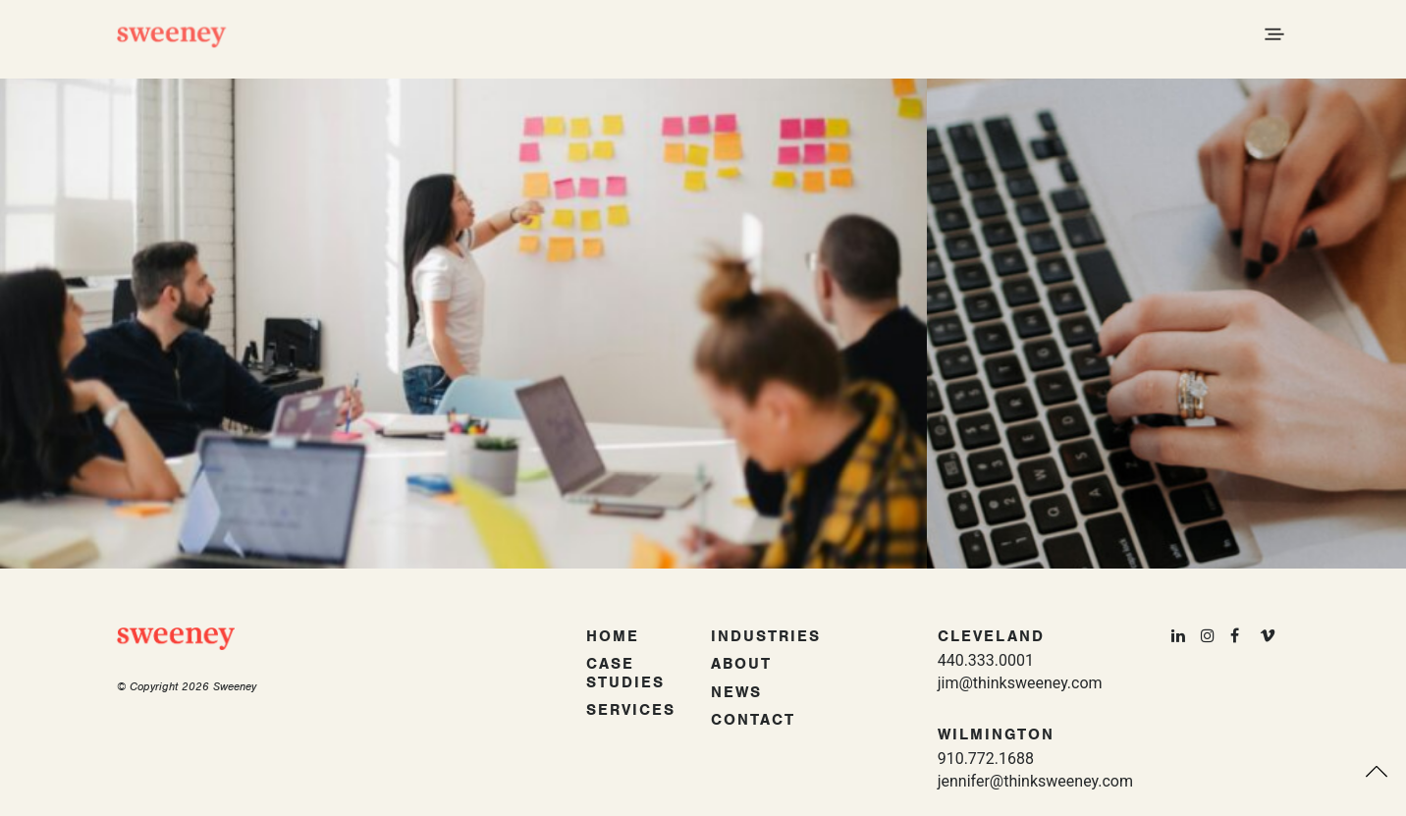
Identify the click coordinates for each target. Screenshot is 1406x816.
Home (612, 636)
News (736, 692)
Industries (766, 636)
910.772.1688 (986, 758)
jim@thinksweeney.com (1020, 683)
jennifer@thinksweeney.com (1035, 781)
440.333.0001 (986, 660)
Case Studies (625, 673)
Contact (753, 720)
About (741, 664)
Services (631, 710)
